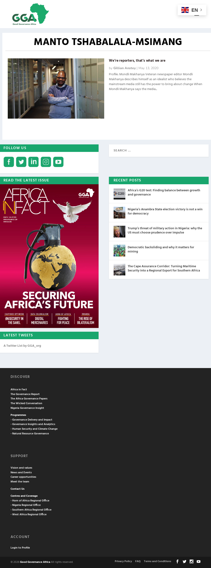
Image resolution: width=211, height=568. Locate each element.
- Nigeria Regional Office (26, 505)
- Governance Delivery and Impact (31, 420)
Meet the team (20, 481)
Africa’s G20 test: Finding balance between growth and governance (164, 192)
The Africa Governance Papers (29, 398)
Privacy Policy (123, 561)
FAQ (138, 561)
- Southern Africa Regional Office (31, 510)
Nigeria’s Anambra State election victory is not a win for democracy (165, 211)
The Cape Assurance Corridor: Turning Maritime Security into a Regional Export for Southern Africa (164, 268)
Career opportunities (23, 477)
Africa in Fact (19, 389)
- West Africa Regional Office (28, 514)
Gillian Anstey (124, 68)
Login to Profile (20, 547)
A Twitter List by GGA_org (22, 346)
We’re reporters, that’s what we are (137, 61)
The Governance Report (25, 394)
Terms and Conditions (157, 561)
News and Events (21, 472)
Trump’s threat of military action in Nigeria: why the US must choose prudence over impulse (165, 230)
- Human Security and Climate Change (34, 429)
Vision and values (21, 468)
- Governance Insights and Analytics (33, 424)
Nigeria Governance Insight (27, 408)
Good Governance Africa (35, 562)
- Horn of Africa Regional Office (30, 500)
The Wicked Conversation (26, 403)
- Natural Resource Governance (30, 433)
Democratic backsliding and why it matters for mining (161, 249)
